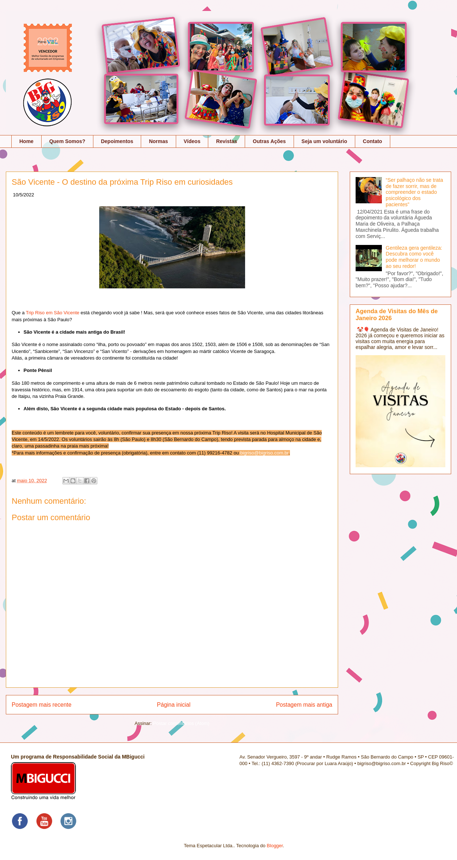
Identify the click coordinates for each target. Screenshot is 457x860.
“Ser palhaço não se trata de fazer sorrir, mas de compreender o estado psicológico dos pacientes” (414, 192)
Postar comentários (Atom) (181, 723)
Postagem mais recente (41, 705)
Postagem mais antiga (304, 705)
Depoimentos (117, 141)
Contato (372, 141)
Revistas (226, 141)
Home (26, 141)
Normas (158, 141)
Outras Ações (269, 141)
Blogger (275, 845)
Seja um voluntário (324, 141)
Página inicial (173, 705)
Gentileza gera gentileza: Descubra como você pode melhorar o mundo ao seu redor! (414, 257)
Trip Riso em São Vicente (53, 312)
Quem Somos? (67, 141)
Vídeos (192, 141)
